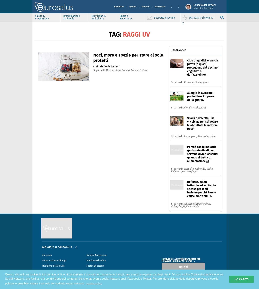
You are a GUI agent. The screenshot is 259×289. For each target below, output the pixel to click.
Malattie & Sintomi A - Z (59, 247)
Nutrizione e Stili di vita (53, 266)
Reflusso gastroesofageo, (197, 203)
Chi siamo (47, 255)
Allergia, (188, 107)
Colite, (209, 168)
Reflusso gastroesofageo (184, 171)
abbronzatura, (114, 70)
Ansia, (196, 107)
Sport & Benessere (126, 17)
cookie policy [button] (94, 283)
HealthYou (119, 6)
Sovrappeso (201, 82)
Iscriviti (183, 266)
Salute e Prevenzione (96, 255)
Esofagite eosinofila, (194, 168)
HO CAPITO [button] (241, 279)
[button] (173, 7)
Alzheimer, (189, 82)
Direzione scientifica (96, 260)
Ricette (133, 6)
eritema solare (139, 70)
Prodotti (146, 6)
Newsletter (160, 6)
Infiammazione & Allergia (71, 17)
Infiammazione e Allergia (54, 260)
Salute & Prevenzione (42, 17)
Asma (203, 107)
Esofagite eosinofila (189, 206)
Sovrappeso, (190, 136)
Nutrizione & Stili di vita (99, 17)
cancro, (126, 70)
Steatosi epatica (207, 136)
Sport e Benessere (95, 266)
